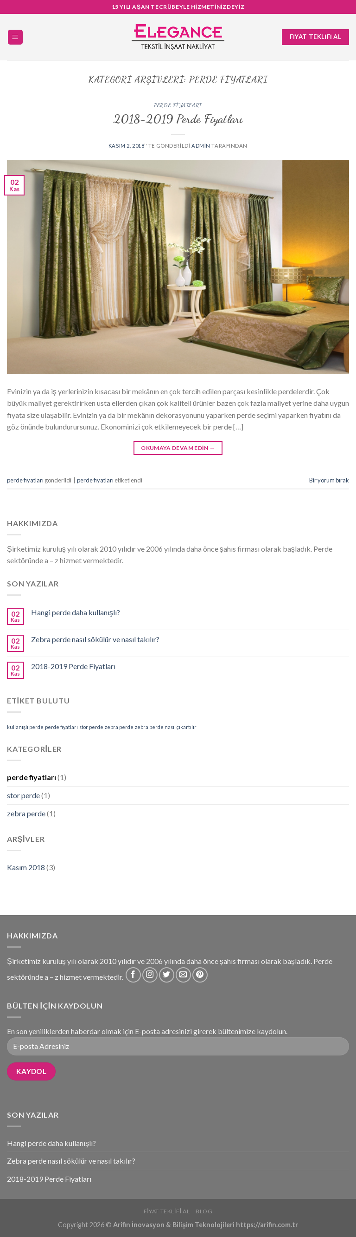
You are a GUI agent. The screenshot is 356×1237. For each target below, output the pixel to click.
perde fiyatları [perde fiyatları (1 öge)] (61, 727)
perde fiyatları (178, 105)
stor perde (23, 795)
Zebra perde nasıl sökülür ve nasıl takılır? (95, 639)
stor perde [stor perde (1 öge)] (91, 727)
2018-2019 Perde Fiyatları (178, 118)
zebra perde (26, 813)
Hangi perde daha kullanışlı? (75, 612)
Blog (204, 1211)
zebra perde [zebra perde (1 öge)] (119, 727)
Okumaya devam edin (178, 447)
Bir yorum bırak (329, 480)
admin (200, 146)
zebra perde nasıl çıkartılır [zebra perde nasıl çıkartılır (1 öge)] (166, 727)
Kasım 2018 (26, 867)
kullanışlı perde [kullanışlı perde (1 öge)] (25, 727)
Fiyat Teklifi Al (167, 1211)
